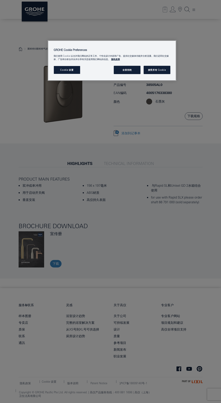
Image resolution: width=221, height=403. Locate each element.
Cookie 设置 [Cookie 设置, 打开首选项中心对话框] (66, 70)
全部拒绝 (127, 70)
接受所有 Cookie (157, 70)
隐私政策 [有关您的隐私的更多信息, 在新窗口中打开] (115, 59)
